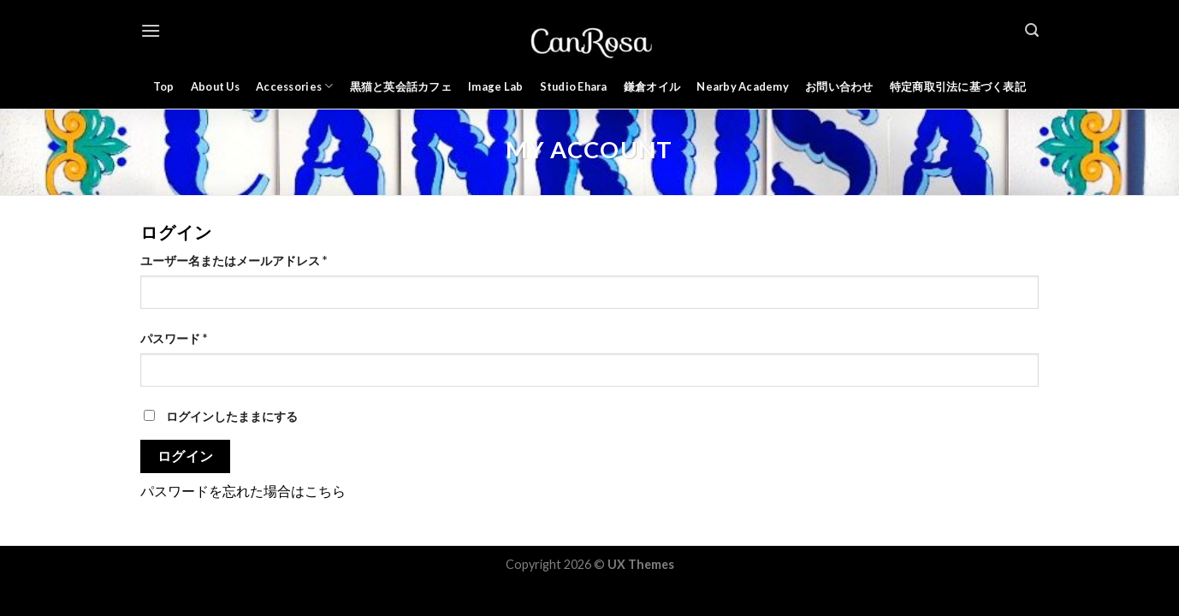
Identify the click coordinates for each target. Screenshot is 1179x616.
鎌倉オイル (652, 86)
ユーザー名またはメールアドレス (233, 260)
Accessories (294, 86)
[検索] (1032, 30)
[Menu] (150, 30)
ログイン (185, 456)
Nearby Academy (742, 86)
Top (164, 86)
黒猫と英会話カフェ (401, 86)
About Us (215, 86)
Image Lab (495, 86)
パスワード (173, 338)
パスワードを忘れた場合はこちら (243, 491)
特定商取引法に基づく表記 (958, 86)
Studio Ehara (573, 86)
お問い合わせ (839, 86)
